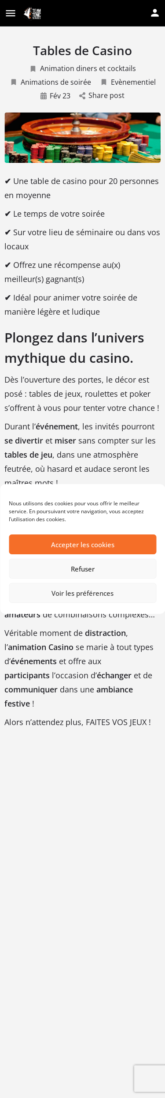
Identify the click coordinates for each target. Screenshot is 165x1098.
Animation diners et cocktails (82, 68)
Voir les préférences (82, 593)
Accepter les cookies (82, 544)
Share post (102, 95)
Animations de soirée (50, 82)
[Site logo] (33, 14)
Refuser (83, 568)
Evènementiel (128, 82)
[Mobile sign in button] (155, 13)
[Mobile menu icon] (10, 13)
